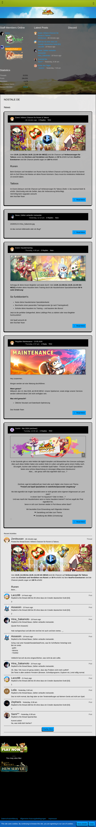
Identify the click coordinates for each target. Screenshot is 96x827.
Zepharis (16, 702)
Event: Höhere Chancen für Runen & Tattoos (32, 117)
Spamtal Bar (42, 59)
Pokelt (7, 46)
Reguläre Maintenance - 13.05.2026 (28, 341)
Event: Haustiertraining (24, 248)
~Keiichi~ (41, 68)
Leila (14, 690)
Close (91, 824)
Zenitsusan (42, 38)
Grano (7, 33)
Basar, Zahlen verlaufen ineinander (28, 215)
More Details (82, 824)
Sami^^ (40, 62)
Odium (25, 87)
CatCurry (18, 431)
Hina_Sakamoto (44, 56)
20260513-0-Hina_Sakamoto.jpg (22, 224)
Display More (48, 729)
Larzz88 (41, 47)
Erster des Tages (44, 65)
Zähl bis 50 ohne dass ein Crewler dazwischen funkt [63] (48, 598)
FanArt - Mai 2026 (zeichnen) (26, 428)
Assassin (16, 607)
